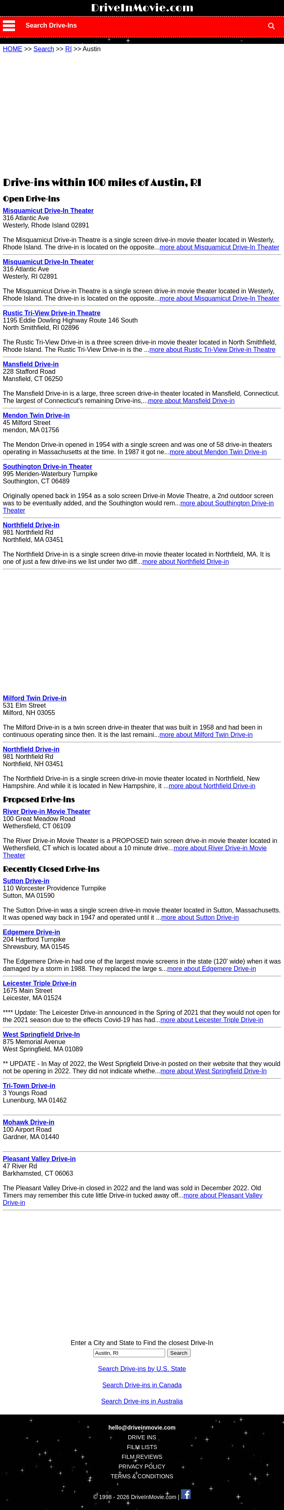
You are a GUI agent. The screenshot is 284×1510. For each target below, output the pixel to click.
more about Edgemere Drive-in (211, 968)
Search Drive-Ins (51, 25)
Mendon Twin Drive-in (36, 415)
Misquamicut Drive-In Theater (48, 210)
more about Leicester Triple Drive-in (211, 1019)
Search (44, 48)
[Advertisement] (142, 114)
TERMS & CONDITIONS (142, 1476)
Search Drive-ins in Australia (142, 1401)
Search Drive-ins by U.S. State (142, 1368)
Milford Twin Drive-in (35, 698)
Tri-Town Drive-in (29, 1085)
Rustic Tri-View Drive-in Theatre (52, 313)
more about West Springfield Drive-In (213, 1071)
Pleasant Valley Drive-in (39, 1158)
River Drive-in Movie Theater (46, 811)
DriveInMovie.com (142, 8)
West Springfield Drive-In (41, 1034)
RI (68, 48)
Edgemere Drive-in (31, 932)
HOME (12, 48)
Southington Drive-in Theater (47, 466)
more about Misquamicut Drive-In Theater (220, 247)
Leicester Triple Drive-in (39, 983)
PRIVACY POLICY (141, 1466)
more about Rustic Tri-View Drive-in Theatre (212, 349)
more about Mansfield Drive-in (191, 400)
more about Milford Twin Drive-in (206, 734)
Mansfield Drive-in (31, 364)
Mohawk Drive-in (28, 1122)
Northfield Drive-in (31, 525)
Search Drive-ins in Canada (142, 1385)
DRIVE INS (142, 1437)
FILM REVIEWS (142, 1457)
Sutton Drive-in (26, 880)
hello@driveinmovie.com (141, 1427)
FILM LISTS (142, 1447)
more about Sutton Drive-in (200, 917)
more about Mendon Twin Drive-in (218, 451)
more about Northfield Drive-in (185, 561)
